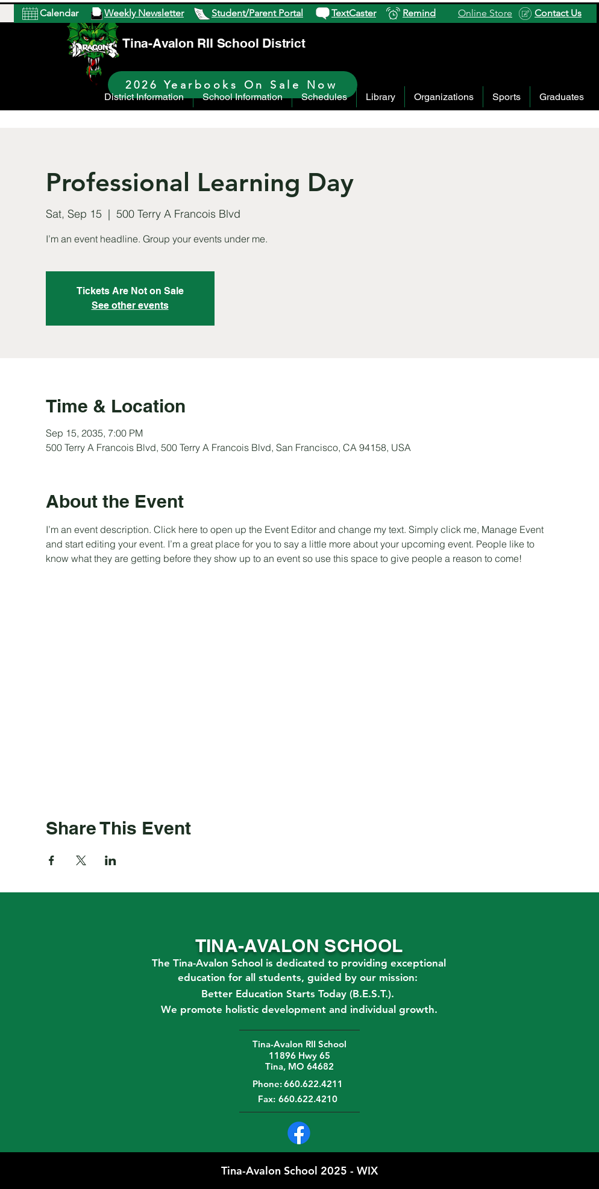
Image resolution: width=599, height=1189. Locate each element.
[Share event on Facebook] (51, 860)
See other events (130, 305)
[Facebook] (299, 1133)
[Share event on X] (81, 860)
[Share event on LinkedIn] (110, 860)
